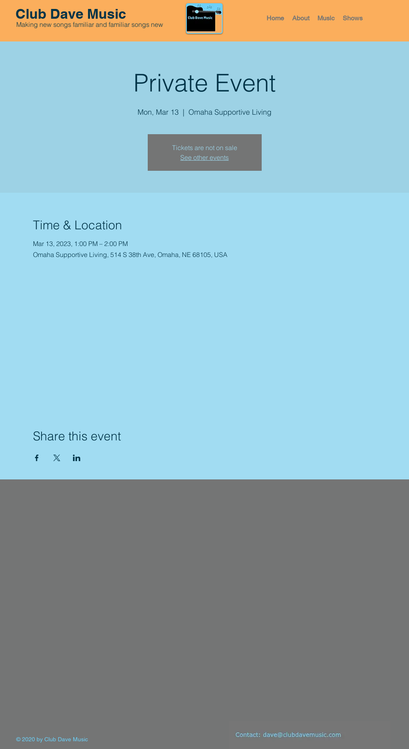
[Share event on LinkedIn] (77, 458)
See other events (204, 157)
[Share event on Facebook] (37, 458)
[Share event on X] (57, 458)
